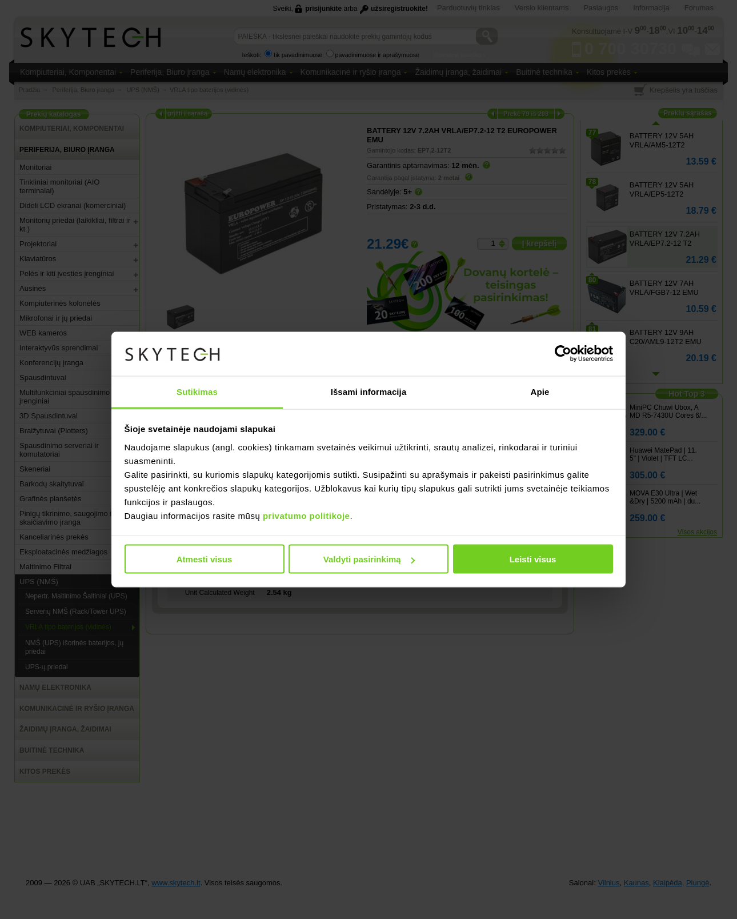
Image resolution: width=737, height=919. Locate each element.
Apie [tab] (540, 391)
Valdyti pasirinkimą (369, 559)
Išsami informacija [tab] (369, 391)
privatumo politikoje (306, 515)
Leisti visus (533, 559)
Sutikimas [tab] (197, 391)
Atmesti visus (205, 559)
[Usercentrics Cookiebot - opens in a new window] (563, 353)
